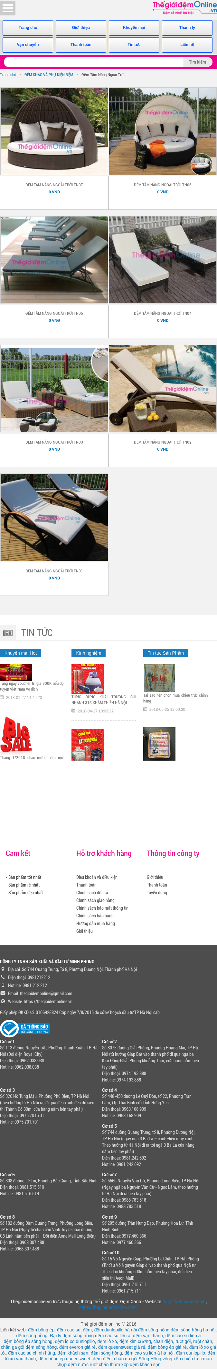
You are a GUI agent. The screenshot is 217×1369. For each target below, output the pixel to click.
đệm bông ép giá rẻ (167, 1347)
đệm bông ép (41, 1329)
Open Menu (7, 8)
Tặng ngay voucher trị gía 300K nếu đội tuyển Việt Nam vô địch (32, 699)
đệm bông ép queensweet (64, 1358)
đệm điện (102, 1358)
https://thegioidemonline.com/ (108, 1307)
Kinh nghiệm (88, 653)
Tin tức (134, 44)
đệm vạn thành (148, 1335)
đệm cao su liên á (112, 1335)
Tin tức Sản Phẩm (166, 653)
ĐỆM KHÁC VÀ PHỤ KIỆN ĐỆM (48, 74)
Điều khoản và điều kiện (97, 877)
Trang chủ (28, 27)
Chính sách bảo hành (95, 915)
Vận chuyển (28, 44)
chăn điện (163, 1341)
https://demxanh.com (185, 1301)
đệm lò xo (107, 1341)
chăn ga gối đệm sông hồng (29, 1347)
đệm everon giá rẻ (77, 1347)
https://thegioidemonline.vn (48, 1001)
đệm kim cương (135, 1341)
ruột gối (183, 1341)
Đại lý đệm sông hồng (72, 1335)
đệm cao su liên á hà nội (149, 1353)
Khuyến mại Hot (21, 653)
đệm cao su (68, 1329)
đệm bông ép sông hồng (28, 1341)
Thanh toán (81, 44)
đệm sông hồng (153, 1329)
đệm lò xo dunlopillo (75, 1341)
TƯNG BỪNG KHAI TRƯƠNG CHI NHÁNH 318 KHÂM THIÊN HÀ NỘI (103, 717)
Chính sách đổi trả (92, 892)
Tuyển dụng (157, 892)
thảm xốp (119, 1364)
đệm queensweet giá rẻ (121, 1347)
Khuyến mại (134, 27)
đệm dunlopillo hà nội (115, 1329)
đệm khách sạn (73, 1353)
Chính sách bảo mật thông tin (102, 908)
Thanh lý (187, 27)
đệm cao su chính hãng (31, 1353)
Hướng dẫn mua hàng (95, 923)
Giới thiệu (81, 27)
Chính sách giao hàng (95, 900)
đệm (87, 1329)
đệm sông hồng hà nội (193, 1329)
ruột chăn (202, 1341)
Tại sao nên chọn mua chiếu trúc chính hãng (175, 715)
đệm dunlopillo (190, 1353)
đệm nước (78, 1364)
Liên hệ (187, 44)
